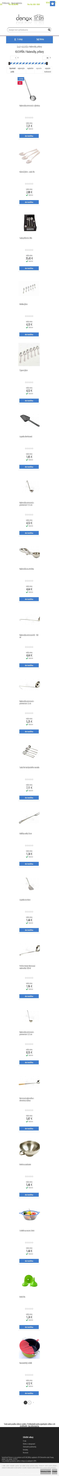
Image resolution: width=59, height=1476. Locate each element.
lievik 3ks (22, 1297)
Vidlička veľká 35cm (25, 833)
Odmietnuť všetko (45, 1471)
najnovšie (39, 68)
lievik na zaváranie (25, 1164)
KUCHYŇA (25, 46)
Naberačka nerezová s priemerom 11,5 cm (26, 503)
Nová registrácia (16, 3)
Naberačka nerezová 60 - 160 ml (28, 636)
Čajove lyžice (23, 370)
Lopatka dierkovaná (25, 436)
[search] (48, 30)
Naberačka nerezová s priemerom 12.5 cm (26, 1033)
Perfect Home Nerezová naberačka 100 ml (27, 967)
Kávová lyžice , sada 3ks (27, 172)
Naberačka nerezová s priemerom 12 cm (26, 702)
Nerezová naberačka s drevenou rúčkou (26, 1099)
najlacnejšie (21, 68)
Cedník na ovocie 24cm (26, 1230)
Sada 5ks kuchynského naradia (29, 767)
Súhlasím (54, 1471)
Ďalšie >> (33, 1402)
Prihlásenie (6, 3)
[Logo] (29, 20)
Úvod (18, 46)
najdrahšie (30, 68)
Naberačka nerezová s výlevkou (29, 105)
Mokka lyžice (23, 304)
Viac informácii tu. (33, 1426)
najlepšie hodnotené (47, 70)
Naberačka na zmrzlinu (26, 569)
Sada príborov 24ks (25, 238)
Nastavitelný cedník (25, 1363)
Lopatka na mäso (25, 900)
